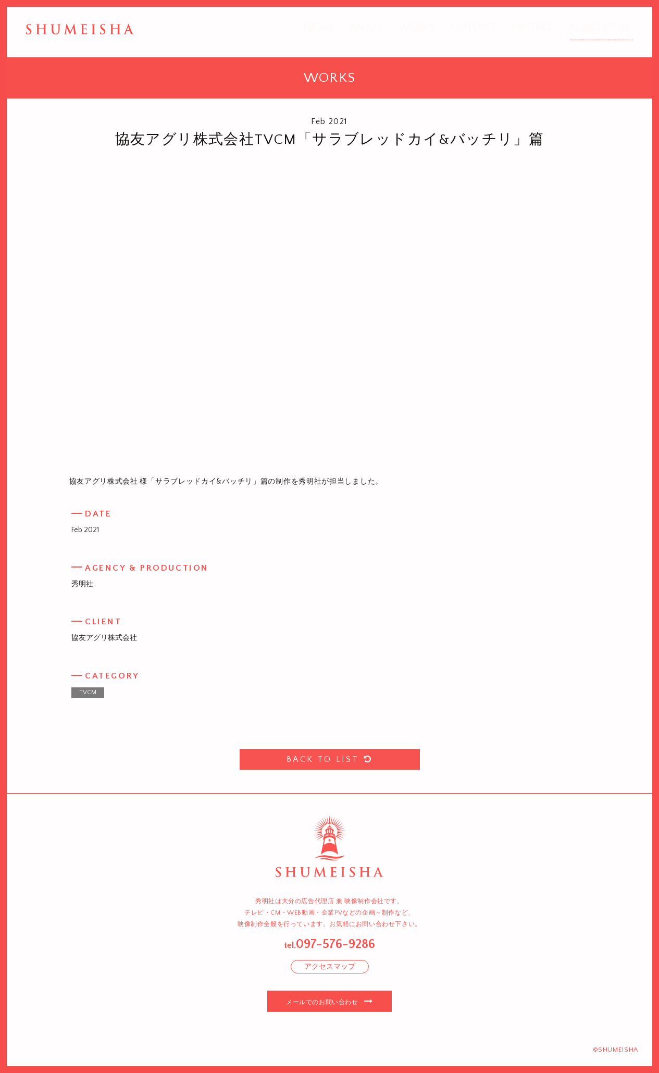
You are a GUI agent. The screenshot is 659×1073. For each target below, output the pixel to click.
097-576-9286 (335, 944)
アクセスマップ (329, 967)
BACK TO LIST (329, 759)
